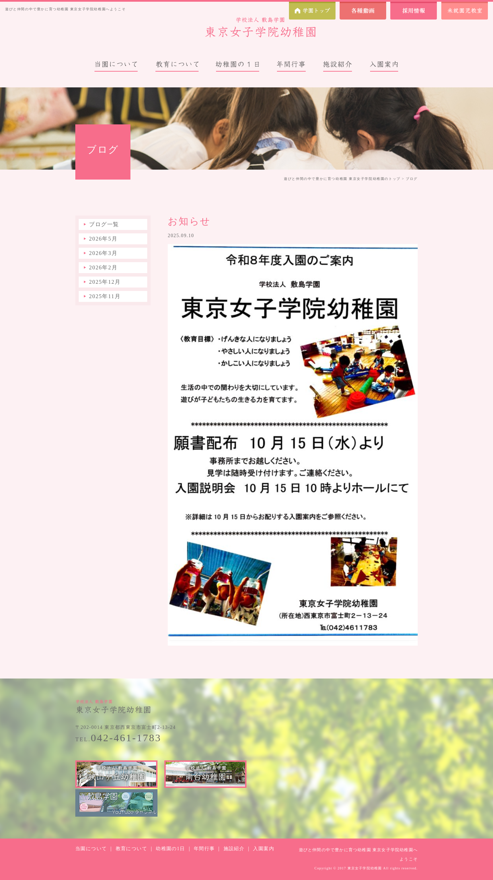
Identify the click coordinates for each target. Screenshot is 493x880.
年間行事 (204, 848)
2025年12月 (105, 282)
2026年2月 (103, 267)
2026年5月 (103, 239)
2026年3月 (103, 253)
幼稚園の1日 (170, 848)
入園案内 (263, 848)
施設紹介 (234, 848)
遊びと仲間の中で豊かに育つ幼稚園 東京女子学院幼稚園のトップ (342, 179)
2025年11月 (105, 296)
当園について (91, 848)
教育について (131, 848)
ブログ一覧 (104, 224)
